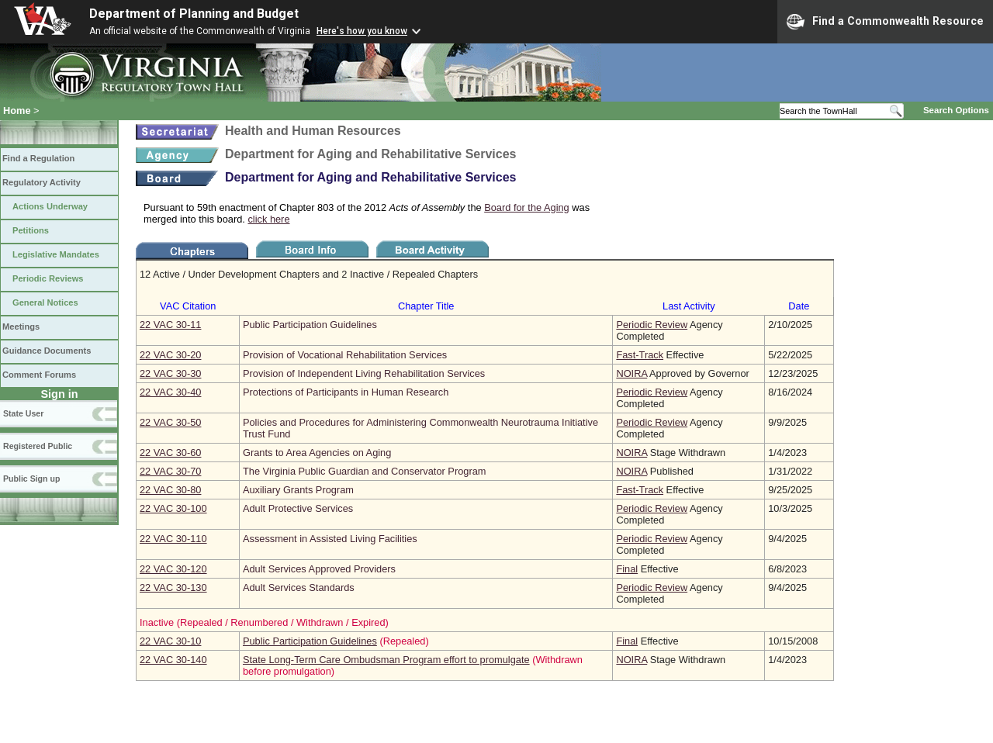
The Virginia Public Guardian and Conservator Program (364, 471)
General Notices (45, 302)
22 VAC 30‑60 (170, 452)
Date (798, 306)
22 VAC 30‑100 (173, 508)
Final (627, 569)
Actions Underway (50, 206)
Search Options (956, 110)
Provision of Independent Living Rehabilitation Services (364, 373)
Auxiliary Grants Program (298, 490)
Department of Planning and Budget (194, 13)
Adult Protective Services (298, 508)
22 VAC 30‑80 (170, 490)
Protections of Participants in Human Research (345, 392)
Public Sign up (31, 478)
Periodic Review (651, 324)
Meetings (21, 326)
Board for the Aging (526, 207)
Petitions (30, 230)
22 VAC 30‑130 (173, 587)
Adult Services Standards (299, 587)
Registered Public (37, 446)
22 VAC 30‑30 (170, 373)
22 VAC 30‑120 (173, 569)
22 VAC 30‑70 (170, 471)
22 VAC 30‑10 (170, 641)
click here (268, 219)
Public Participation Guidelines (310, 324)
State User (23, 413)
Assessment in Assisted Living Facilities (330, 538)
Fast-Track (639, 355)
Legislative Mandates (55, 254)
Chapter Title (426, 306)
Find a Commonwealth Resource (885, 21)
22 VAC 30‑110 (173, 538)
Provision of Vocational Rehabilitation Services (345, 355)
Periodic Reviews (48, 278)
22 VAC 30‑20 (170, 355)
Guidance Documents (46, 350)
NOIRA (631, 373)
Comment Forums (39, 374)
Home (17, 110)
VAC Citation (188, 306)
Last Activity (689, 306)
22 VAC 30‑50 (170, 422)
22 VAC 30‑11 (170, 324)
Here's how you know (362, 31)
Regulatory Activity (41, 182)
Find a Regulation (38, 158)
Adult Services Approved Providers (319, 569)
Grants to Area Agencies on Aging (317, 452)
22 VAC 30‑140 (173, 659)
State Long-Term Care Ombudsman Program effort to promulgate (386, 659)
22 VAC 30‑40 (170, 392)
